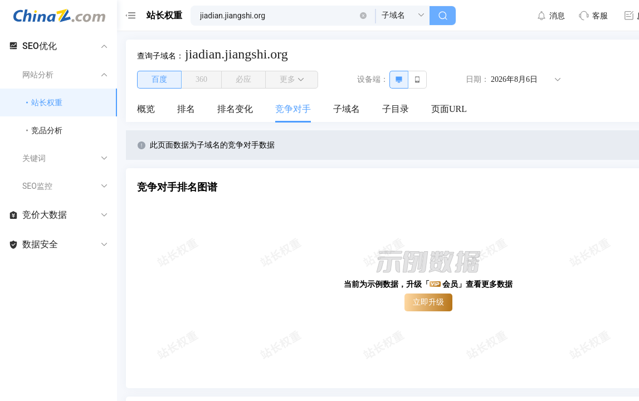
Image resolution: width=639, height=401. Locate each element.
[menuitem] (146, 110)
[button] (363, 15)
